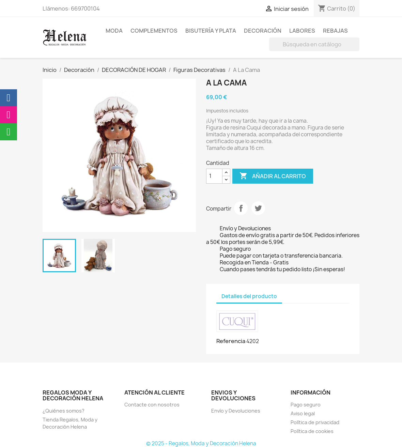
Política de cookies (312, 431)
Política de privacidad (315, 422)
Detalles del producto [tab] (249, 296)
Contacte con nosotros (152, 404)
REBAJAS (335, 30)
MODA (114, 30)
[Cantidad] (214, 176)
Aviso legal (303, 413)
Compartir (241, 208)
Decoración (262, 30)
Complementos (153, 30)
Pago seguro (306, 404)
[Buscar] (314, 44)
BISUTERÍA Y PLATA (210, 30)
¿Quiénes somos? (63, 410)
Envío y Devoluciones (235, 410)
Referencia (230, 341)
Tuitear (258, 208)
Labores (302, 30)
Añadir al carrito (272, 176)
